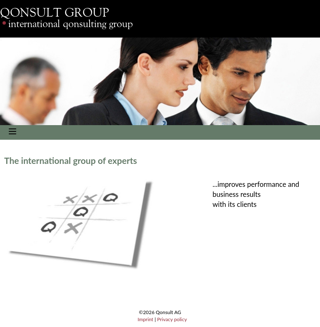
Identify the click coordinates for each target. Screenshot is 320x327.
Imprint (145, 319)
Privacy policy (172, 319)
